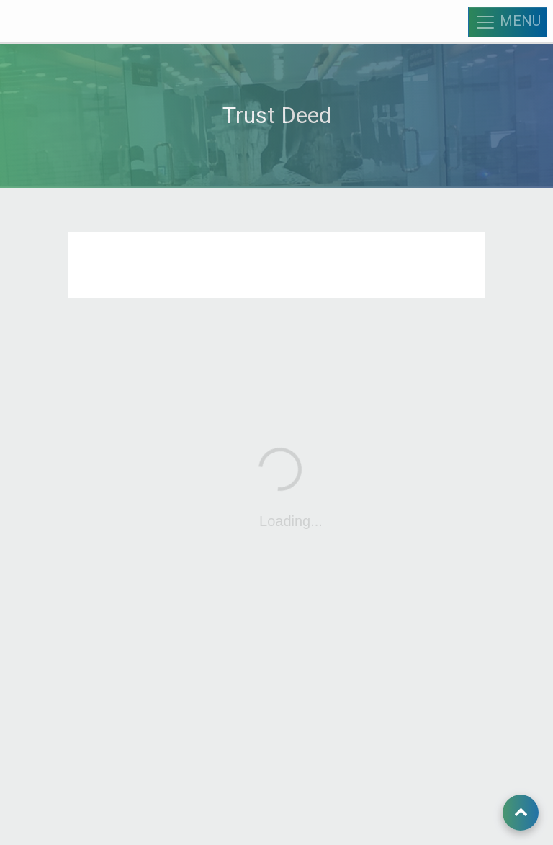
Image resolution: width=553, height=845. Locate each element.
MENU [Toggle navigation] (508, 22)
